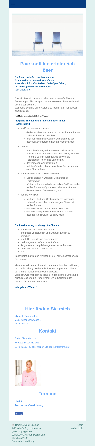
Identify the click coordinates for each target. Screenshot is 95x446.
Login (80, 425)
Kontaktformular (61, 347)
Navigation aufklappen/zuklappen (47, 4)
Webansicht (77, 428)
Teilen (18, 414)
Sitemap (35, 425)
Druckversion (20, 425)
